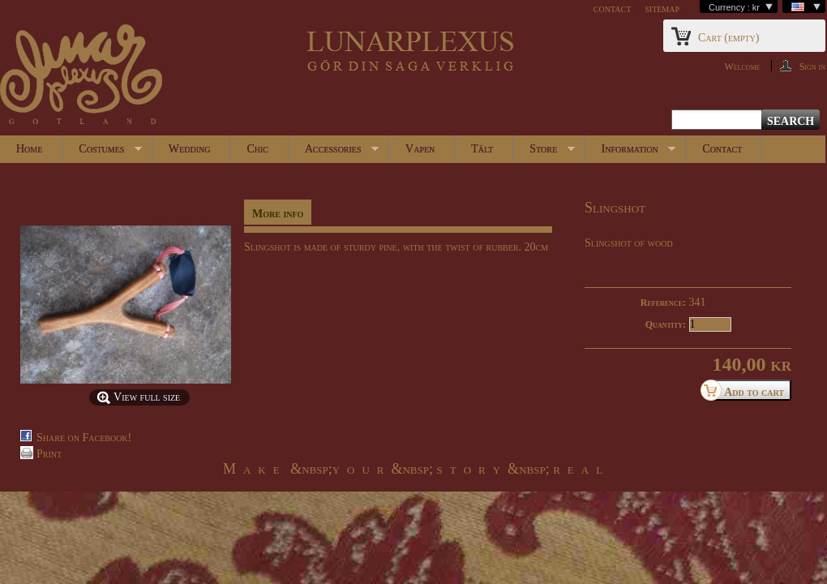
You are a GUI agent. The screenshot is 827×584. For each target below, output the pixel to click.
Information (630, 153)
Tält (482, 149)
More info (277, 214)
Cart (728, 38)
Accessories (334, 153)
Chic (257, 149)
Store (543, 153)
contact (612, 8)
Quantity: (665, 324)
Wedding (190, 149)
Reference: (663, 302)
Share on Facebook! (83, 438)
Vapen (420, 149)
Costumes (102, 153)
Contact (722, 149)
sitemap (662, 8)
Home (29, 149)
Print (49, 454)
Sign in (812, 66)
